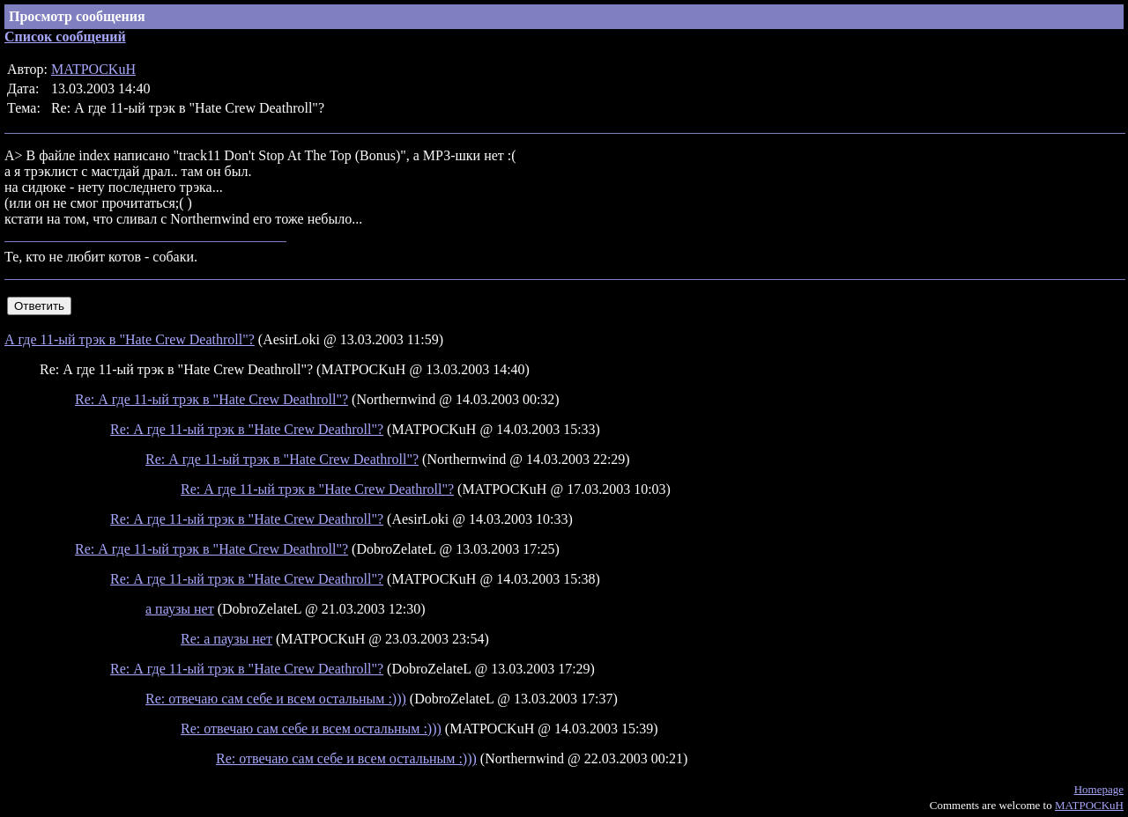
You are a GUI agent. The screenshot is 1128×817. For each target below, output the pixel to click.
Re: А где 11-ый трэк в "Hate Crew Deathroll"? (211, 399)
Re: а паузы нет (226, 638)
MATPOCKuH (93, 69)
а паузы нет (179, 608)
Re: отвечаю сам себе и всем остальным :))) (275, 698)
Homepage (1099, 789)
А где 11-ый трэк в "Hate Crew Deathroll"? (129, 339)
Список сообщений (65, 36)
